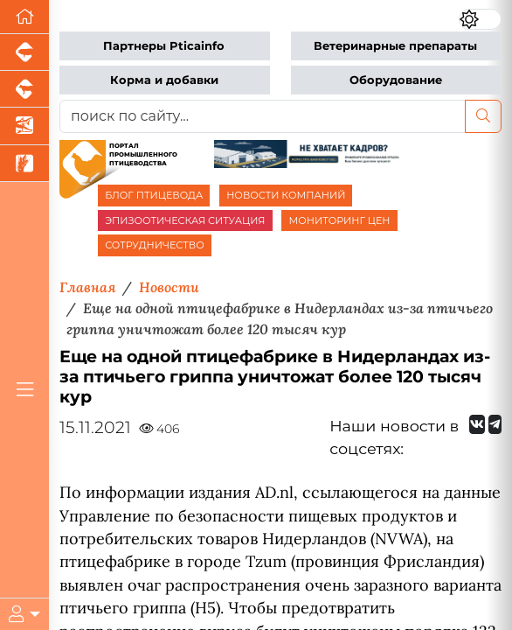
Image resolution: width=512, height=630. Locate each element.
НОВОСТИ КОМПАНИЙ (285, 195)
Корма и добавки (164, 80)
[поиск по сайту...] (262, 116)
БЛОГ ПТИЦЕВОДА (154, 195)
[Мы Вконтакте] (477, 424)
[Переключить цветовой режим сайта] (480, 19)
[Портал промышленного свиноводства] (24, 52)
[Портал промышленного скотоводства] (24, 89)
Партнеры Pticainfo (164, 45)
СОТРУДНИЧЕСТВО (154, 245)
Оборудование (395, 80)
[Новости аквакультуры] (24, 126)
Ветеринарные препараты (395, 45)
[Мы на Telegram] (495, 424)
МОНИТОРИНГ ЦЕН (339, 220)
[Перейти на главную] (24, 17)
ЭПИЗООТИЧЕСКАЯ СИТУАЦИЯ (185, 220)
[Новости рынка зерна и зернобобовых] (24, 163)
